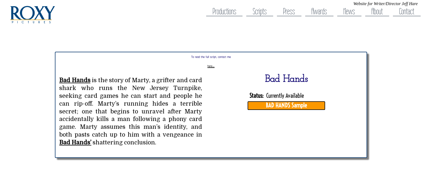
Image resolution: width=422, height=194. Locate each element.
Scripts (260, 11)
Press (289, 11)
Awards (319, 11)
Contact (406, 11)
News (349, 11)
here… (211, 66)
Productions (224, 11)
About (377, 11)
